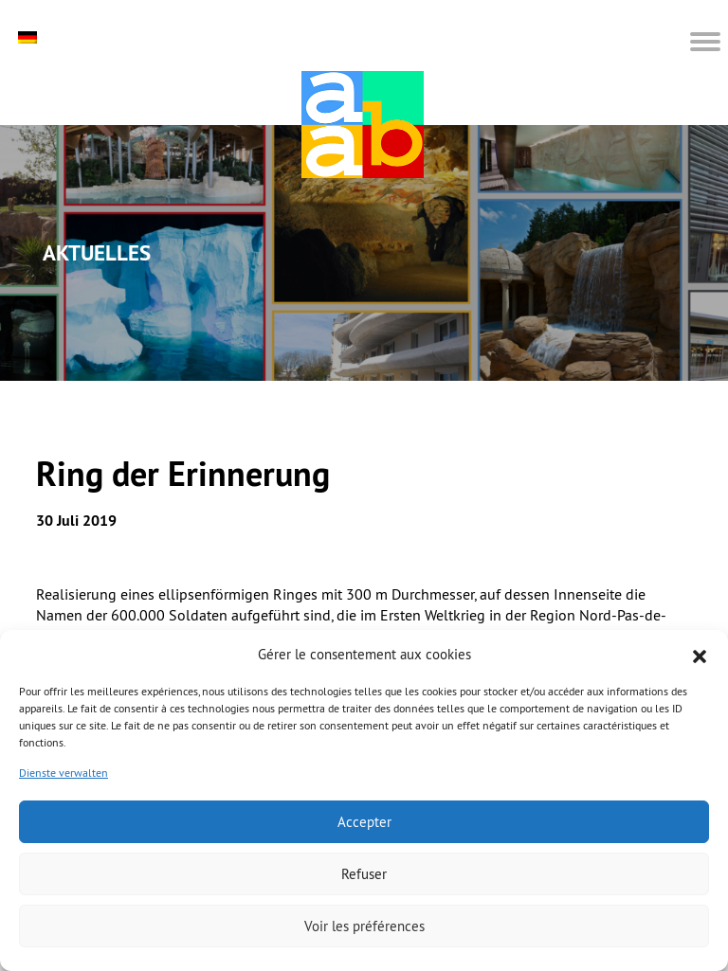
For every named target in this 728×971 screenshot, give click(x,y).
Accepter (364, 822)
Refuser (364, 874)
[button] (699, 654)
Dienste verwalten (63, 772)
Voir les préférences (364, 926)
